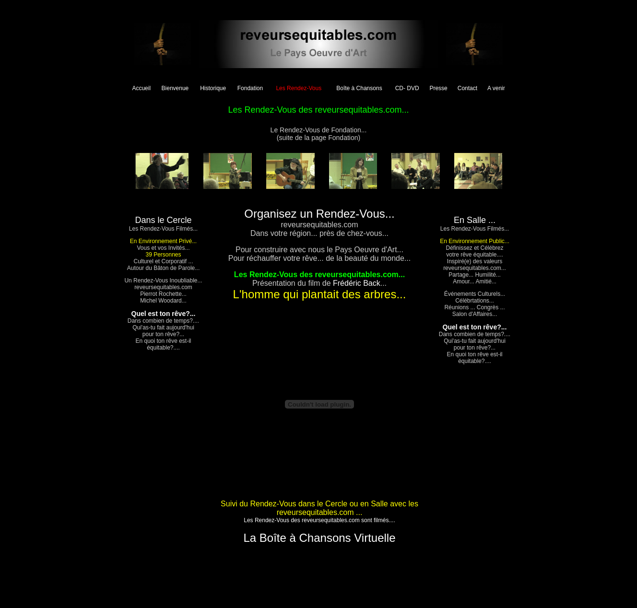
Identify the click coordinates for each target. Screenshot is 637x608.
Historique (213, 88)
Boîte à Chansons (359, 88)
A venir (496, 88)
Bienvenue (175, 88)
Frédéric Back (356, 283)
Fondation (250, 88)
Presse (438, 88)
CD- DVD (407, 88)
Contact (467, 88)
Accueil (141, 88)
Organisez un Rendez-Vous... (319, 213)
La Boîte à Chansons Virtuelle (319, 537)
